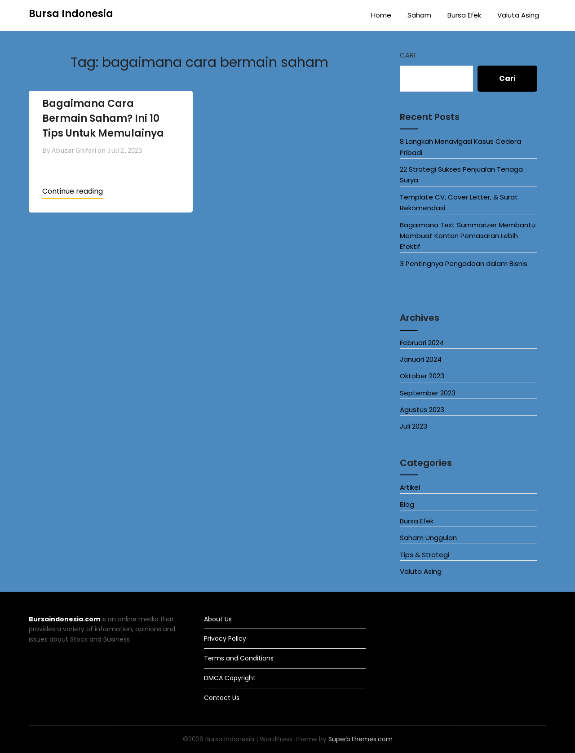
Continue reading (72, 191)
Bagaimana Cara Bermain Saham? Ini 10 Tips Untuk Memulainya (103, 118)
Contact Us (221, 697)
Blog (407, 504)
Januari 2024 (421, 359)
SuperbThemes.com (360, 739)
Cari (407, 55)
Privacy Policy (225, 638)
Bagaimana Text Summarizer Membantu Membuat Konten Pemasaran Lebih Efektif (467, 236)
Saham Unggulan (428, 537)
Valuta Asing (518, 15)
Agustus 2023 (422, 409)
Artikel (410, 487)
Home (381, 15)
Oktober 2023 (422, 376)
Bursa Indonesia (71, 14)
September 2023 (428, 393)
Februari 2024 (422, 342)
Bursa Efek (464, 15)
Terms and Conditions (239, 658)
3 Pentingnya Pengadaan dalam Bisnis (463, 263)
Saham (419, 15)
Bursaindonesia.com (64, 619)
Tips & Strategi (424, 554)
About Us (218, 619)
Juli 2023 (413, 426)
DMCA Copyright (230, 677)
